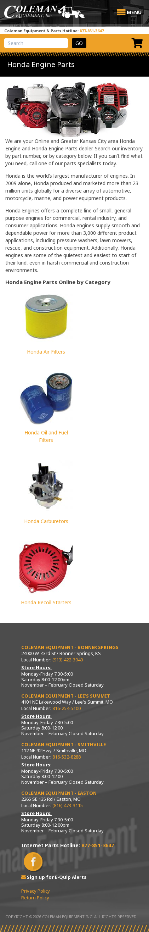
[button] (134, 12)
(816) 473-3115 (67, 805)
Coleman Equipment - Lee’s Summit (65, 696)
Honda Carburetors (46, 521)
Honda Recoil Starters (46, 602)
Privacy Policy (35, 891)
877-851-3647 (92, 30)
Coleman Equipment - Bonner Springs (70, 647)
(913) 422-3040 (67, 659)
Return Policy (35, 897)
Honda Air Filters (46, 351)
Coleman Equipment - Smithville (63, 744)
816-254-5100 (66, 708)
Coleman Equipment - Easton (59, 793)
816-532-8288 (66, 757)
